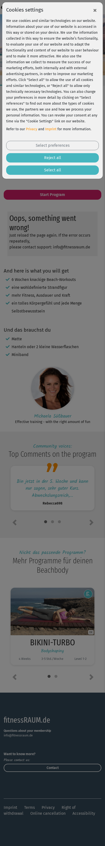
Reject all (52, 157)
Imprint (50, 129)
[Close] (95, 10)
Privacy (31, 129)
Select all (52, 170)
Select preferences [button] (53, 145)
